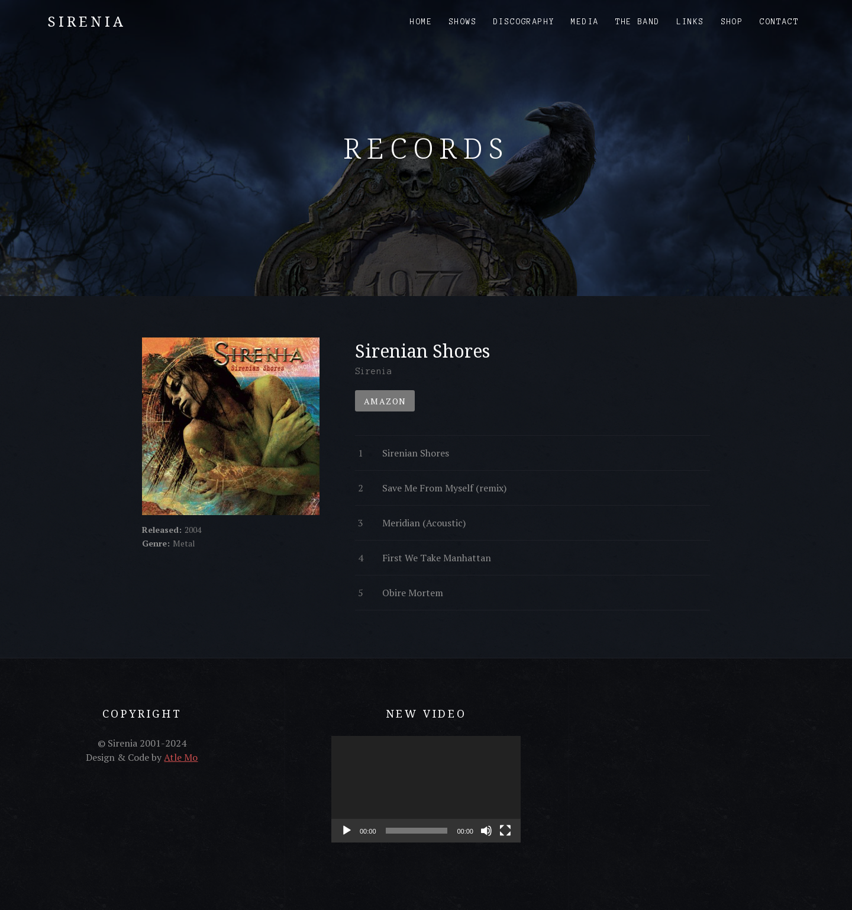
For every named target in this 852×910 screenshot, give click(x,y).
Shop (732, 22)
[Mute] (486, 831)
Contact (779, 22)
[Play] (347, 831)
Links (691, 22)
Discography (523, 22)
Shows (463, 22)
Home (421, 22)
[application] (426, 789)
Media (585, 22)
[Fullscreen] (505, 831)
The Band (637, 22)
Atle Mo (181, 757)
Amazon (385, 401)
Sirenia (86, 21)
